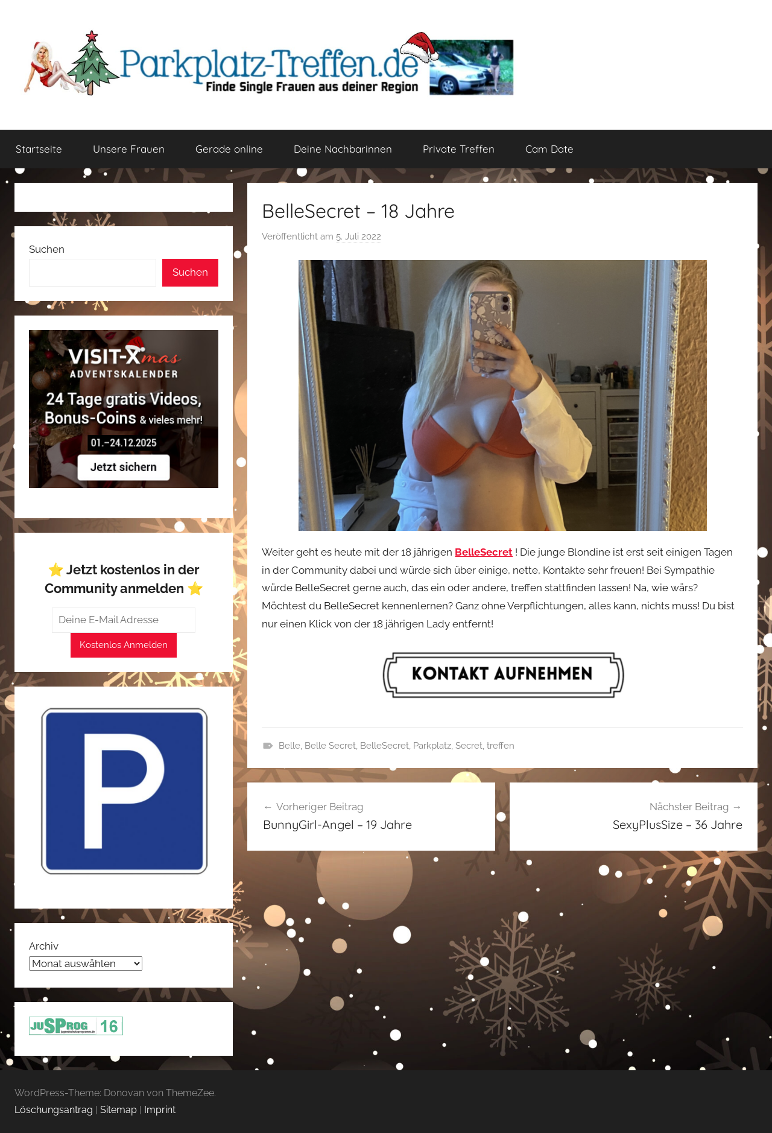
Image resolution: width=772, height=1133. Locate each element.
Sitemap (118, 1110)
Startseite (39, 148)
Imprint (160, 1110)
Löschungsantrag (53, 1110)
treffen (500, 745)
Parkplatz (432, 745)
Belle (289, 745)
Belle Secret (330, 745)
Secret (468, 745)
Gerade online (229, 148)
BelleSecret (384, 745)
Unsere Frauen (129, 148)
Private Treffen (459, 148)
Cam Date (549, 148)
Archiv (44, 946)
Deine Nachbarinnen (343, 148)
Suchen (47, 249)
